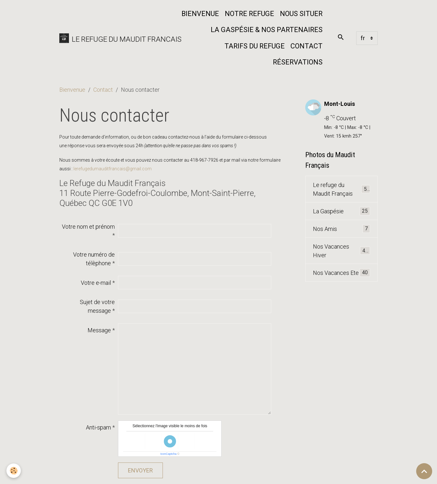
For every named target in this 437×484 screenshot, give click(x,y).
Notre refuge (249, 14)
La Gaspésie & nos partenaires (267, 30)
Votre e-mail (96, 282)
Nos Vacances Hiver (341, 251)
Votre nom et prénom (88, 226)
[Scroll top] (424, 471)
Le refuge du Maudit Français (341, 189)
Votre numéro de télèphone (94, 259)
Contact (306, 46)
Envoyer (140, 470)
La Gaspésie (341, 211)
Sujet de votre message (97, 306)
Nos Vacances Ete (341, 272)
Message (99, 330)
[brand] (115, 38)
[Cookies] (13, 470)
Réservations (298, 62)
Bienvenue (200, 14)
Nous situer (301, 14)
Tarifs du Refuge (254, 46)
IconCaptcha (168, 453)
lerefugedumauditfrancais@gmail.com (112, 168)
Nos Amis (341, 229)
